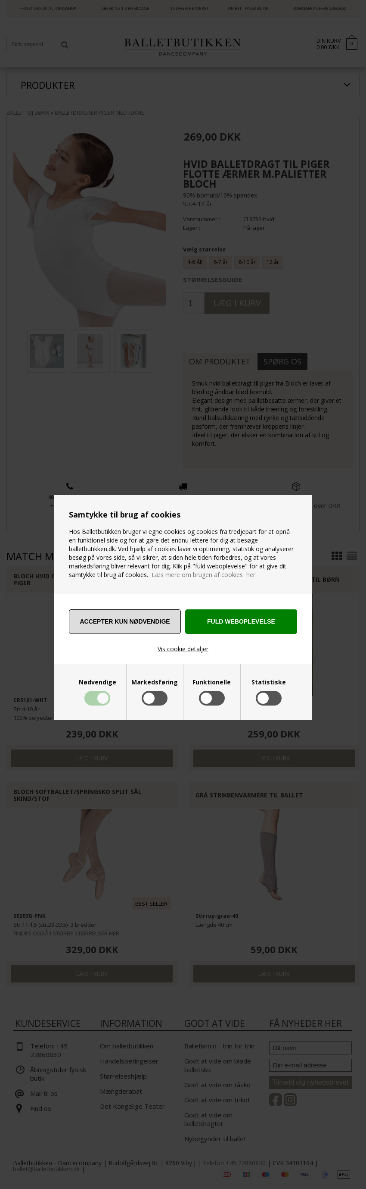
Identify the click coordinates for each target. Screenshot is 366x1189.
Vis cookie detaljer (183, 649)
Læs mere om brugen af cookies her (203, 575)
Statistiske (268, 682)
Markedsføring (154, 682)
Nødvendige (97, 682)
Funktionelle (211, 682)
